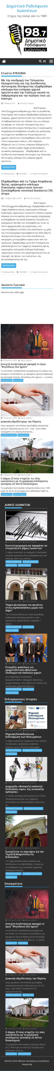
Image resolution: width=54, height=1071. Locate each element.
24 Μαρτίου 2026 (9, 475)
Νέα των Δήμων (20, 494)
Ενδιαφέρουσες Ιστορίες (32, 750)
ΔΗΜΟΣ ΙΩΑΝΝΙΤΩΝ (13, 562)
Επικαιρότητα (9, 174)
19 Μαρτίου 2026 (13, 663)
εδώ (22, 292)
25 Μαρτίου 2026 (9, 360)
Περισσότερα (9, 167)
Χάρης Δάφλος (25, 360)
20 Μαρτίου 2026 (13, 542)
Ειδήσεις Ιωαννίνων (9, 435)
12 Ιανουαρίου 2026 (14, 848)
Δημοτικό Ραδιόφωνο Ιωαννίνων (27, 8)
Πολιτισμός (18, 380)
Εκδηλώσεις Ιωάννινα (14, 808)
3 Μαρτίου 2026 (13, 783)
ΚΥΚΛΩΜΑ (23, 174)
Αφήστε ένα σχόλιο (40, 174)
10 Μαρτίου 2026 (13, 730)
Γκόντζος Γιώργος (26, 103)
